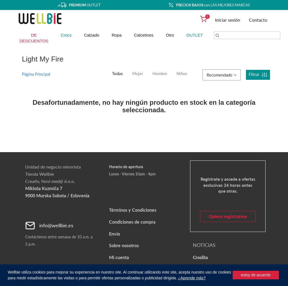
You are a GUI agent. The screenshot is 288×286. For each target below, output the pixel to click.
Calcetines (144, 35)
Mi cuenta (119, 257)
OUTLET (194, 35)
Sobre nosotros (124, 245)
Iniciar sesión (227, 19)
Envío (114, 233)
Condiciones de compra (132, 221)
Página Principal (36, 74)
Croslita (200, 257)
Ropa (117, 35)
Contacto (258, 19)
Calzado (91, 35)
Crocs (66, 35)
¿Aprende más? (192, 278)
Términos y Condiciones (132, 210)
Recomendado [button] (222, 74)
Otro (170, 35)
